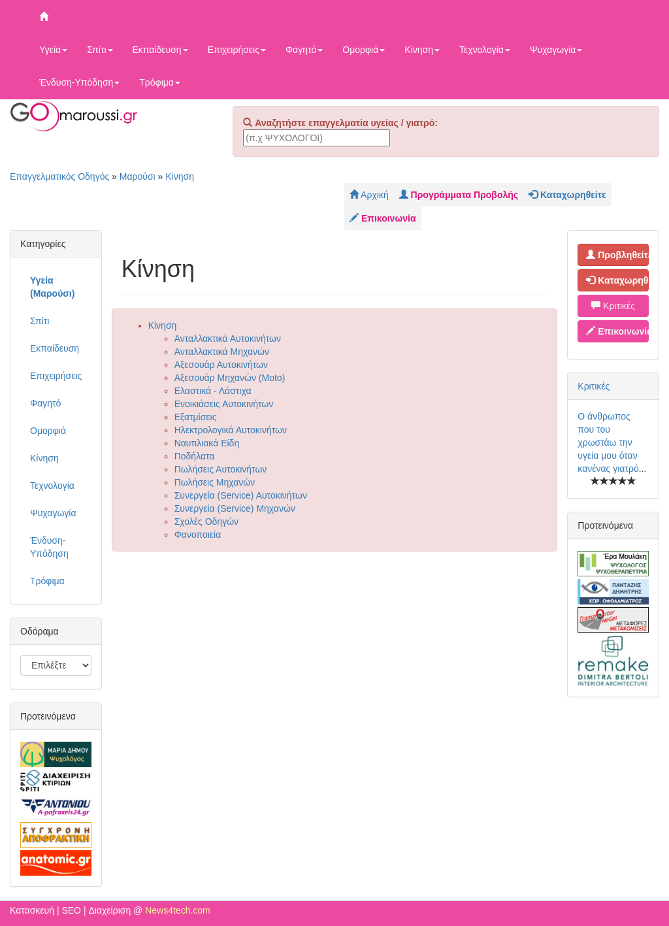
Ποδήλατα (194, 456)
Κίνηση (422, 49)
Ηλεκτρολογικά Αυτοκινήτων (230, 430)
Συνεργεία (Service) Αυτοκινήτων (240, 495)
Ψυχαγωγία (556, 49)
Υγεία (53, 49)
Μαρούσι (137, 176)
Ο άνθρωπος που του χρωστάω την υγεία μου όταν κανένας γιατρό (608, 442)
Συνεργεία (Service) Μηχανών (234, 508)
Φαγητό (304, 49)
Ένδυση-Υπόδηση (79, 82)
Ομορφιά (363, 49)
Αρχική (369, 195)
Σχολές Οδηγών (206, 521)
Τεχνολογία (484, 49)
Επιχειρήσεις (237, 49)
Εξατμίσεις (195, 417)
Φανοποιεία (197, 534)
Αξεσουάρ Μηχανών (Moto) (230, 377)
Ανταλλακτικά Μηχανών (221, 351)
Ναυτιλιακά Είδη (207, 443)
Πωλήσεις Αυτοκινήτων (220, 469)
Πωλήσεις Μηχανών (214, 482)
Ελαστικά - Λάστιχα (213, 391)
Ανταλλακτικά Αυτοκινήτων (227, 338)
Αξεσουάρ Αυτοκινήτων (221, 364)
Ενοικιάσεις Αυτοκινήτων (224, 404)
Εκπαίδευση (160, 49)
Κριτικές (613, 306)
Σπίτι (99, 49)
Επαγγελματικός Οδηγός (59, 176)
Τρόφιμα (159, 82)
